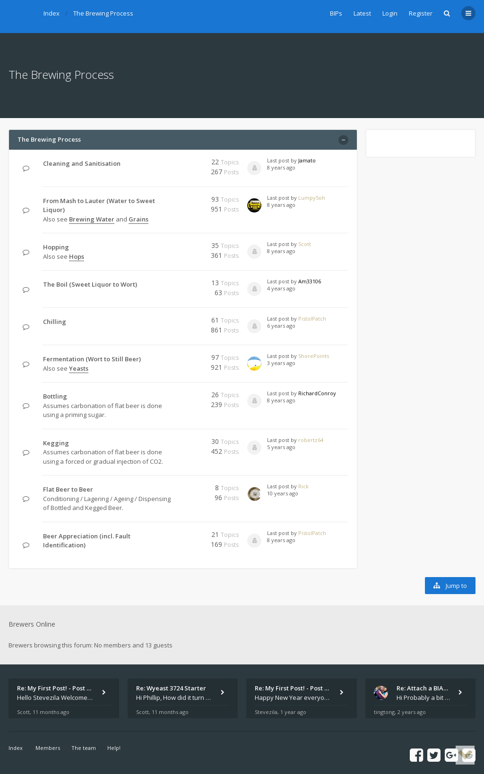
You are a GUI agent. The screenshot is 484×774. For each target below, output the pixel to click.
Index (51, 13)
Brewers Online (32, 624)
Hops (76, 256)
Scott (304, 243)
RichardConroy (317, 393)
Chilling (54, 321)
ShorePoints (313, 355)
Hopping (56, 247)
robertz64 (310, 439)
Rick (303, 486)
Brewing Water (91, 219)
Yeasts (78, 368)
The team (83, 747)
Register (420, 13)
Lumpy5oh (311, 197)
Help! (114, 747)
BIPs (336, 13)
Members (47, 747)
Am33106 (309, 281)
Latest (362, 13)
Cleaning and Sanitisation (82, 163)
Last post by (282, 160)
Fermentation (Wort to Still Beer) (92, 359)
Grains (138, 219)
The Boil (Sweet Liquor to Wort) (90, 284)
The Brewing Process (103, 13)
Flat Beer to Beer (68, 489)
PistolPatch (312, 318)
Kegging (56, 443)
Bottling (55, 396)
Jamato (307, 160)
